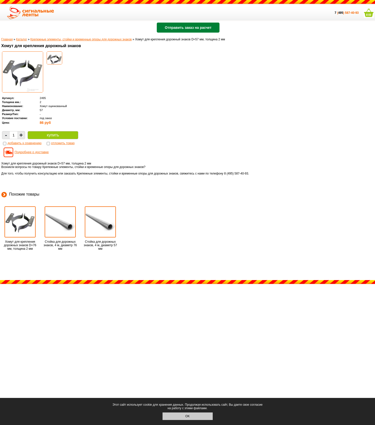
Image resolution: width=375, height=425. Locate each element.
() (340, 13)
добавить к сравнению (24, 143)
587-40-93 (352, 13)
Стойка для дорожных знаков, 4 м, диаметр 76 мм (60, 245)
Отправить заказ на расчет (188, 28)
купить (53, 135)
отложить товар (63, 143)
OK (187, 416)
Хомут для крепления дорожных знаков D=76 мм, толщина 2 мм (20, 245)
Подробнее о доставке (32, 152)
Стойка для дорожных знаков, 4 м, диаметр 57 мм (100, 245)
